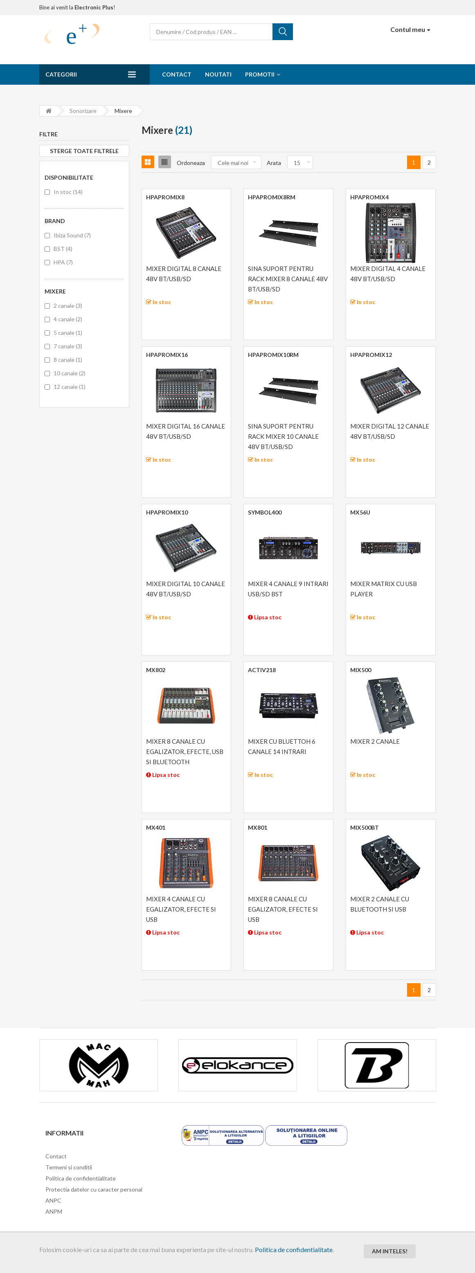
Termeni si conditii (68, 1167)
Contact (176, 74)
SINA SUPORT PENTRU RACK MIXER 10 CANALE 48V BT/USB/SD (283, 436)
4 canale (68, 319)
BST (63, 248)
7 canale (68, 346)
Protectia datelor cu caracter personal (93, 1189)
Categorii (61, 74)
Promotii (260, 74)
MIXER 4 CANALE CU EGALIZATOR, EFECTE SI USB (181, 909)
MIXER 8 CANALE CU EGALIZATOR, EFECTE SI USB (283, 909)
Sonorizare (83, 110)
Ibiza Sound (72, 235)
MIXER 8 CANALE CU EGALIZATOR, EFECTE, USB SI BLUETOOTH (184, 751)
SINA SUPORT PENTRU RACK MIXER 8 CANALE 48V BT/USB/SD (288, 279)
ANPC (53, 1200)
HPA (63, 262)
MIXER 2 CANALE (375, 741)
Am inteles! (389, 1251)
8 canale (68, 359)
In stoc (68, 191)
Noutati (218, 74)
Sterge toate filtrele (84, 150)
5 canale (68, 332)
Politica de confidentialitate (294, 1249)
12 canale (70, 386)
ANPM (53, 1211)
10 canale (70, 373)
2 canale (68, 305)
